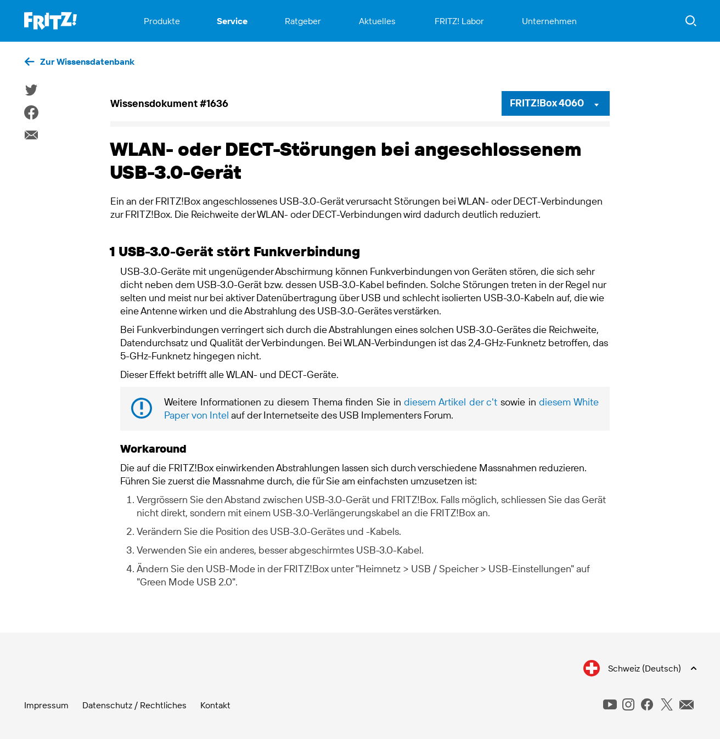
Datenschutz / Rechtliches (134, 704)
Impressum (46, 704)
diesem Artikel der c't (450, 402)
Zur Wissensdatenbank (87, 61)
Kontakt (215, 704)
